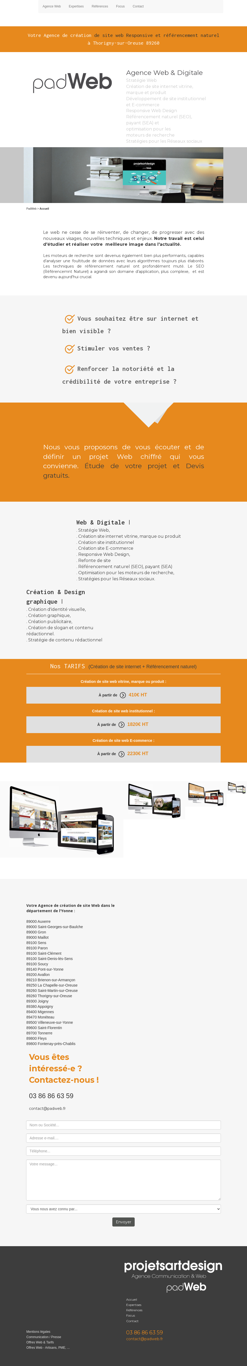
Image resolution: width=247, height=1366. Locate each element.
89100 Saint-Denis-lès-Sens (49, 959)
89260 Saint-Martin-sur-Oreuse (52, 990)
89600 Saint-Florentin (44, 1028)
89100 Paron (37, 948)
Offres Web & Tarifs (40, 1342)
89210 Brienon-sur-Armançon (50, 980)
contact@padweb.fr (47, 1108)
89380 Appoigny (39, 1006)
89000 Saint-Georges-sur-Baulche (54, 927)
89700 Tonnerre (39, 1033)
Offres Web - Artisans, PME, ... (48, 1348)
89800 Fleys (36, 1038)
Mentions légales (38, 1332)
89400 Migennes (40, 1012)
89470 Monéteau (40, 1017)
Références (100, 6)
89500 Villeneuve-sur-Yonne (49, 1022)
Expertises (76, 6)
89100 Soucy (37, 964)
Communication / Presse (43, 1337)
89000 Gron (36, 932)
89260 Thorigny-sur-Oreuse (49, 996)
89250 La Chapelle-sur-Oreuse (51, 985)
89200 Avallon (38, 974)
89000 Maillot (37, 937)
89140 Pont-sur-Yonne (45, 969)
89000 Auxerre (38, 921)
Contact (138, 6)
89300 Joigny (37, 1001)
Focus (120, 6)
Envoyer (123, 1222)
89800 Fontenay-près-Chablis (50, 1044)
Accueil (132, 1299)
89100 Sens (36, 943)
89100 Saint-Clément (43, 953)
